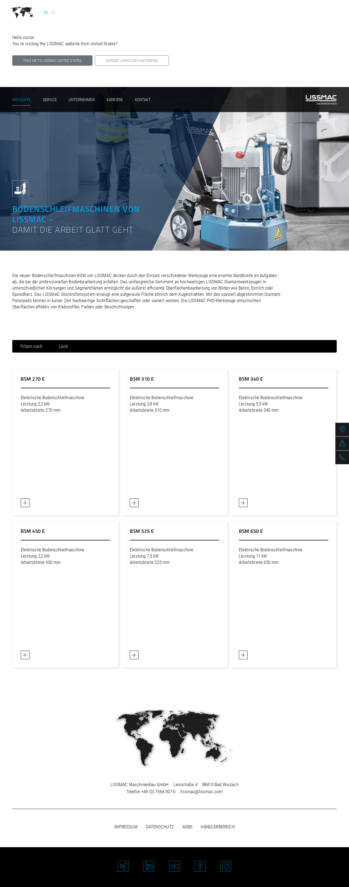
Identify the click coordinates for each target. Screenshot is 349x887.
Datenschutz (160, 826)
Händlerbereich (217, 826)
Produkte (21, 99)
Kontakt (143, 99)
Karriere (115, 99)
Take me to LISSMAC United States (52, 60)
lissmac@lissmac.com (201, 791)
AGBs (187, 826)
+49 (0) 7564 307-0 (158, 791)
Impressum (126, 826)
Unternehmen (82, 99)
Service (50, 99)
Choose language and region (132, 60)
